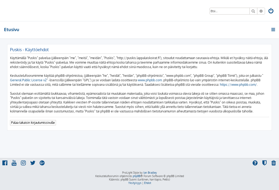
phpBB (136, 176)
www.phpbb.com (150, 80)
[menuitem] (271, 11)
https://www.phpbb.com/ (238, 85)
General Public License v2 (28, 80)
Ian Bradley (150, 172)
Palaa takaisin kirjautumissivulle (33, 123)
